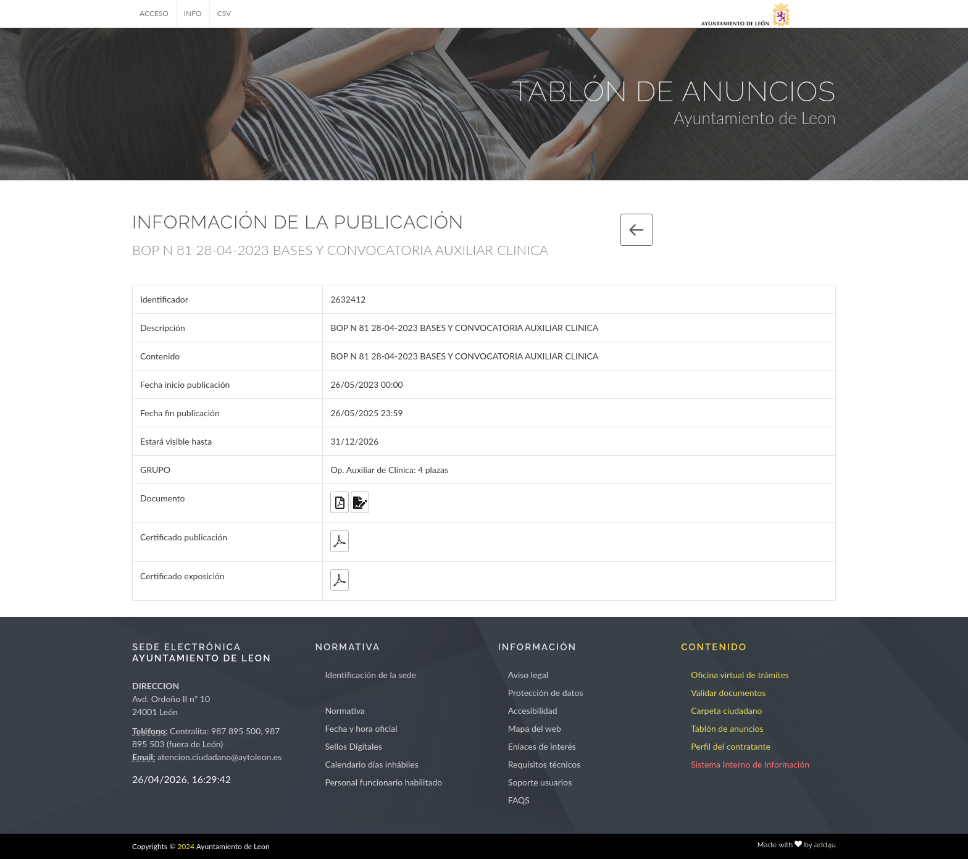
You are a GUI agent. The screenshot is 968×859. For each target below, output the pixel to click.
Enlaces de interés (542, 746)
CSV (224, 13)
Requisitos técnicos (544, 764)
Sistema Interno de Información (750, 764)
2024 (185, 846)
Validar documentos (728, 692)
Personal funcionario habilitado (383, 782)
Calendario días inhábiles (371, 764)
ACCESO (154, 13)
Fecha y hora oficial (361, 728)
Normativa (345, 710)
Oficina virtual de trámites (740, 674)
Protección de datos (545, 692)
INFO (193, 13)
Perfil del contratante (730, 746)
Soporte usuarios (540, 782)
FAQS (519, 800)
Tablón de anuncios (727, 728)
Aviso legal (528, 674)
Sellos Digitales (353, 746)
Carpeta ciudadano (726, 710)
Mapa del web (534, 728)
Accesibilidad (532, 710)
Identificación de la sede (370, 674)
